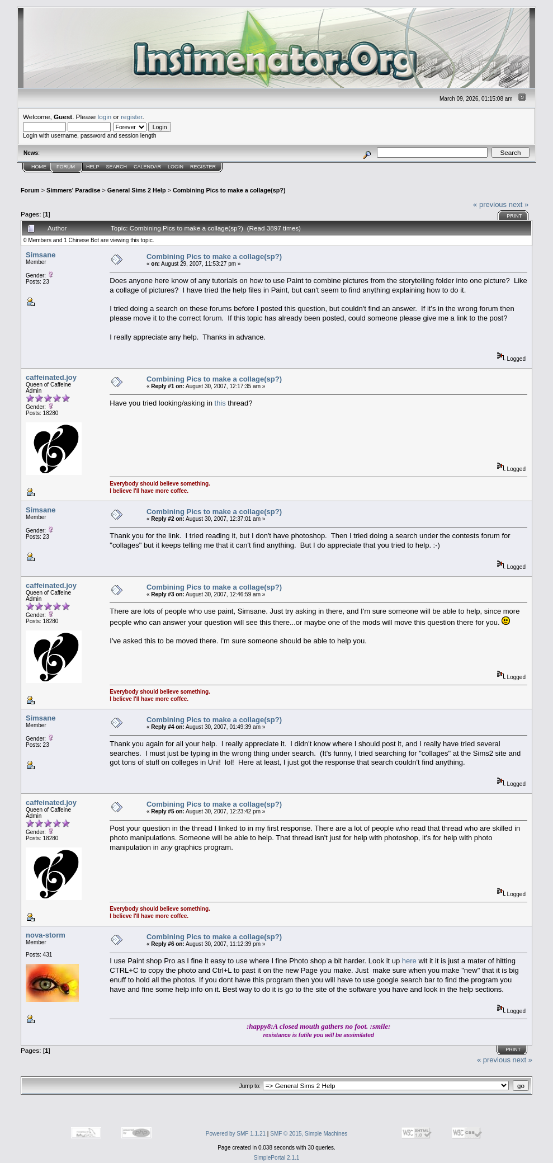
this (220, 403)
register (131, 116)
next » (518, 204)
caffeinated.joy (51, 377)
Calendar (147, 166)
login (105, 116)
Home (38, 166)
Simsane (40, 255)
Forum (65, 166)
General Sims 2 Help (136, 190)
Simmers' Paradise (73, 190)
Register (203, 166)
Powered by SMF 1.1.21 (236, 1134)
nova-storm (45, 935)
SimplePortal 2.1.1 (277, 1158)
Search (116, 166)
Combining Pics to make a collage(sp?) (229, 190)
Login (175, 166)
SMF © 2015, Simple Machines (308, 1134)
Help (93, 166)
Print (514, 216)
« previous (490, 204)
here (410, 961)
